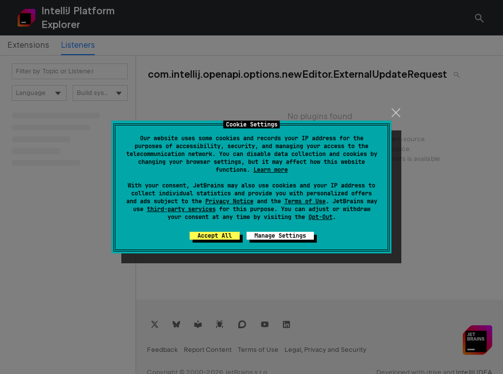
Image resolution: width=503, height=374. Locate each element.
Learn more (270, 170)
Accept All (214, 236)
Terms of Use (305, 201)
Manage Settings (280, 236)
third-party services (181, 209)
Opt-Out (320, 217)
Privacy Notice (229, 201)
